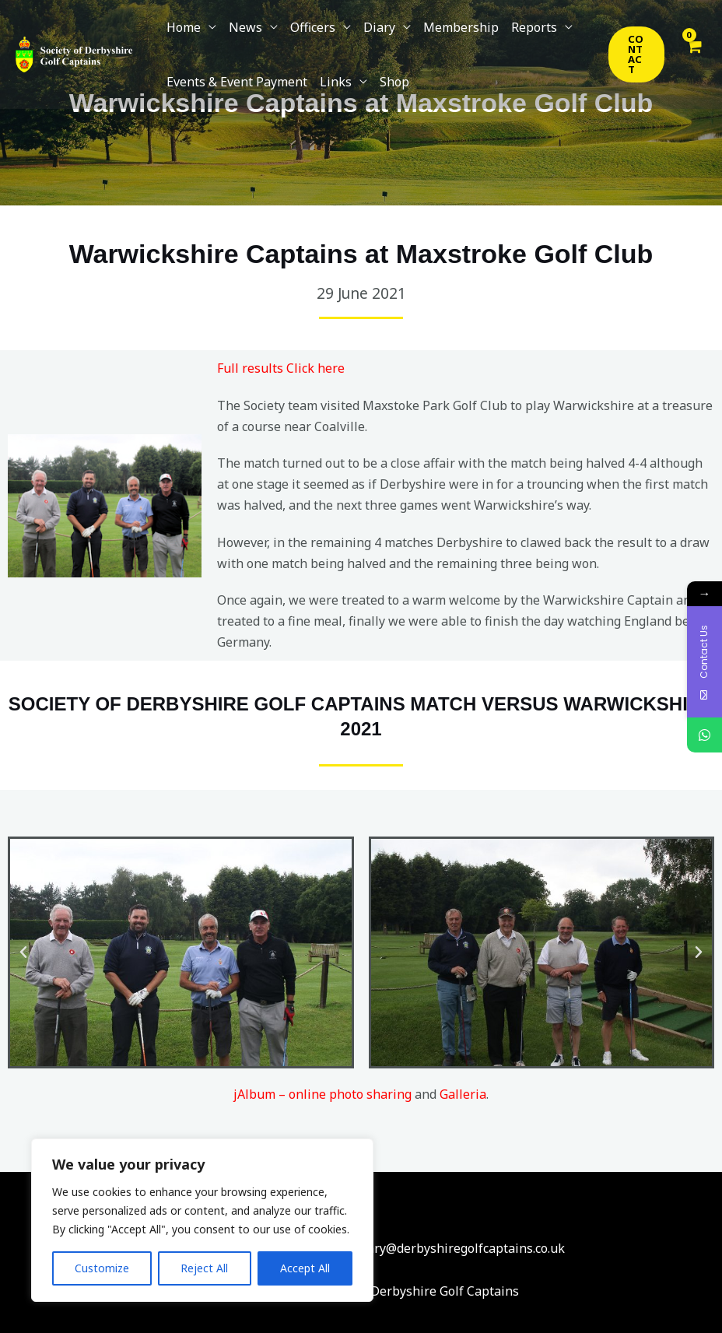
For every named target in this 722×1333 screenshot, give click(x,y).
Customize (102, 1268)
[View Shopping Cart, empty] (693, 54)
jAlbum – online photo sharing (322, 1094)
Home (183, 27)
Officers (312, 27)
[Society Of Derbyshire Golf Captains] (74, 52)
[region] (202, 1220)
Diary (379, 27)
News (245, 27)
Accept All (305, 1268)
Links (336, 81)
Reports (534, 27)
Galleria (463, 1094)
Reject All (204, 1268)
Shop (394, 81)
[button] (636, 54)
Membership (461, 27)
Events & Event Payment (236, 81)
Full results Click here (281, 368)
